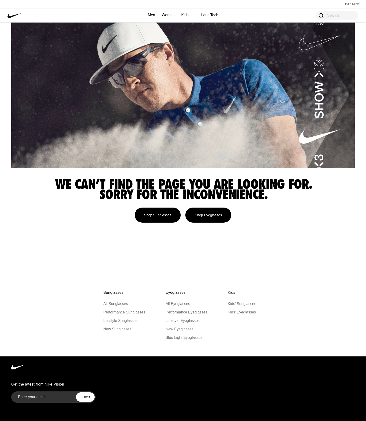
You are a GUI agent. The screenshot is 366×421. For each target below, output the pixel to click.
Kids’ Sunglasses (242, 304)
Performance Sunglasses (124, 312)
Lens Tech (209, 15)
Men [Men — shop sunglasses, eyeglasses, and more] (151, 15)
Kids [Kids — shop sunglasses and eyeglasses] (185, 15)
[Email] (41, 397)
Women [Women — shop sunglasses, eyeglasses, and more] (168, 15)
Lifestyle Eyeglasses (183, 321)
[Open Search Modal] (320, 15)
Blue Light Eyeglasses (184, 338)
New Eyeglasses (179, 329)
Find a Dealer (352, 4)
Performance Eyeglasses (186, 312)
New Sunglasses (117, 329)
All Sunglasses (115, 304)
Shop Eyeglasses (208, 215)
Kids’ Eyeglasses (242, 312)
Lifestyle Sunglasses (120, 321)
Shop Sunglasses (158, 215)
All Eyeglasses (178, 304)
